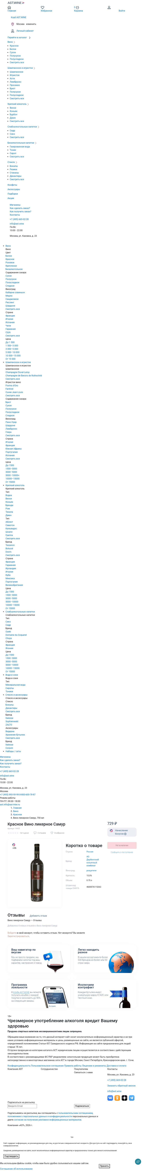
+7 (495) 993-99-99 (9, 794)
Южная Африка (13, 448)
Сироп (13, 153)
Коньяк (13, 111)
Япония (9, 648)
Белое (13, 49)
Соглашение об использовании (16, 1168)
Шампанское (16, 72)
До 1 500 (10, 342)
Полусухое (15, 55)
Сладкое (10, 285)
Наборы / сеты (13, 751)
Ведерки (10, 731)
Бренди (9, 505)
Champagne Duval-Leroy (18, 372)
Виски (13, 108)
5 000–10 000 (12, 352)
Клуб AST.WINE (18, 17)
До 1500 (10, 465)
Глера (8, 432)
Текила (9, 512)
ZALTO (9, 724)
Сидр (12, 130)
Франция (10, 315)
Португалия (12, 452)
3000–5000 (11, 472)
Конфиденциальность (19, 1065)
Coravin (9, 748)
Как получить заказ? (20, 211)
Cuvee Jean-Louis (14, 392)
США (8, 332)
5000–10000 (12, 601)
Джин (13, 118)
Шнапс (9, 532)
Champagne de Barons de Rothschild (24, 375)
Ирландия (11, 568)
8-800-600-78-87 (27, 794)
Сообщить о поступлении (122, 852)
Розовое (10, 262)
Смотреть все (17, 62)
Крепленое (11, 266)
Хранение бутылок (15, 734)
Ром (8, 508)
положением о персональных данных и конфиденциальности (40, 1116)
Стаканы (14, 172)
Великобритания (14, 585)
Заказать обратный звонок (121, 1085)
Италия (9, 319)
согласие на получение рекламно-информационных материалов (47, 1119)
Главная (17, 808)
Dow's (8, 551)
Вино (8, 246)
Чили (8, 325)
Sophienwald (12, 721)
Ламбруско (15, 82)
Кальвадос (11, 528)
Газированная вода (20, 146)
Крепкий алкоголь (15, 485)
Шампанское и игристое (18, 362)
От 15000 (10, 482)
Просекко (15, 85)
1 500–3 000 (12, 345)
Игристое (15, 75)
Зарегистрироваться (18, 936)
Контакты (15, 215)
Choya (9, 638)
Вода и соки (12, 675)
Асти (12, 78)
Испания (10, 322)
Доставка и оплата (116, 1065)
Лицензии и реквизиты (94, 1065)
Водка (9, 495)
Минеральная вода (15, 685)
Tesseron (10, 545)
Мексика (10, 578)
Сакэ (12, 134)
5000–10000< (12, 475)
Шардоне (10, 305)
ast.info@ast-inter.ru (10, 804)
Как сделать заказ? (20, 208)
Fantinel (9, 389)
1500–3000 (11, 468)
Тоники (9, 691)
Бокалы (14, 166)
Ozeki (8, 631)
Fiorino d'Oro (12, 385)
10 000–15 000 (13, 355)
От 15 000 (11, 359)
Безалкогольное (14, 269)
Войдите (12, 933)
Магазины (15, 205)
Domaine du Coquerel (16, 635)
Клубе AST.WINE (21, 992)
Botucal (9, 548)
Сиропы (10, 688)
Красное (14, 45)
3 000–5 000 (12, 349)
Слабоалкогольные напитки (20, 611)
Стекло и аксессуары (17, 694)
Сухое (13, 52)
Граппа (9, 535)
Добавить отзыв (38, 915)
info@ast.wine (17, 223)
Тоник (13, 150)
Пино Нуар (11, 422)
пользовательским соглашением (75, 1113)
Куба (8, 575)
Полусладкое (17, 59)
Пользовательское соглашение (47, 1065)
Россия (89, 852)
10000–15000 (12, 478)
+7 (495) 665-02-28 (19, 219)
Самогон (10, 525)
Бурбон (13, 114)
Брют (12, 88)
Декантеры (15, 176)
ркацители (91, 870)
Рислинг (10, 302)
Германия (11, 329)
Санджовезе (12, 299)
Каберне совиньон (15, 292)
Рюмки (13, 169)
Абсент (9, 522)
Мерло (9, 295)
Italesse (9, 718)
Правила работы (72, 1065)
